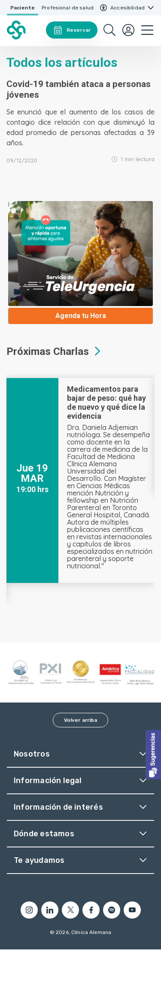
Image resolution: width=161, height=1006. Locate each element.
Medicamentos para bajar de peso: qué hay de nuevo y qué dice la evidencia (106, 402)
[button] (153, 754)
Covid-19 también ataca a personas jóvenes (78, 89)
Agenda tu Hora (80, 316)
